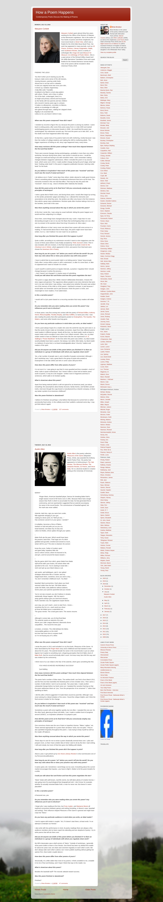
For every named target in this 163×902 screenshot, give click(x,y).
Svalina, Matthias (105, 530)
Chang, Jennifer (105, 155)
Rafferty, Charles (105, 465)
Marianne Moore (82, 806)
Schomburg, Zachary (107, 495)
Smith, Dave (104, 507)
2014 (104, 623)
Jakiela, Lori (104, 306)
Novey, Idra (104, 435)
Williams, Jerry (105, 558)
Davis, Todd (104, 181)
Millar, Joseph (104, 402)
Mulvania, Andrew (106, 422)
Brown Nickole (104, 130)
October (107, 589)
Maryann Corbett (42, 29)
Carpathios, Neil (105, 150)
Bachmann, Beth (105, 75)
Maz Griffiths (70, 315)
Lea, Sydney (104, 354)
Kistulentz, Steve (105, 326)
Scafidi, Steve (104, 492)
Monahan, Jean (105, 412)
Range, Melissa (105, 467)
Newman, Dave (105, 427)
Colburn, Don (104, 158)
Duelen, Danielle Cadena (108, 201)
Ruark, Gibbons (105, 482)
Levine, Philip (104, 362)
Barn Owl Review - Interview (109, 690)
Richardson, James (106, 477)
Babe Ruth (38, 655)
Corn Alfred (104, 170)
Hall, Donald (104, 258)
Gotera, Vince (104, 246)
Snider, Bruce (104, 512)
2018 (104, 584)
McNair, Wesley (105, 392)
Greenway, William (106, 248)
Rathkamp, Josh (105, 470)
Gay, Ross (103, 238)
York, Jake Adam (105, 565)
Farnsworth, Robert (106, 218)
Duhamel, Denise (105, 203)
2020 (104, 578)
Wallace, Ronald (105, 548)
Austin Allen (40, 449)
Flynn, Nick (103, 223)
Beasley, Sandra (105, 92)
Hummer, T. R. (104, 301)
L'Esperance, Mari (106, 339)
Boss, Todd (103, 113)
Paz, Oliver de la (105, 450)
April (106, 603)
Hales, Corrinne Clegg (107, 256)
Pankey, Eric (104, 440)
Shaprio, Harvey (105, 497)
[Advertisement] (65, 428)
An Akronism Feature (107, 677)
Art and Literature (105, 685)
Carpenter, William (106, 153)
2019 (104, 581)
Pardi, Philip (104, 442)
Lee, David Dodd (105, 357)
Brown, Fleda (104, 133)
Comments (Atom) (49, 894)
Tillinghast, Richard (106, 540)
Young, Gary (104, 570)
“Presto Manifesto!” (48, 339)
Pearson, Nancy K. (106, 452)
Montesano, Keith (105, 417)
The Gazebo (87, 317)
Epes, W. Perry (105, 216)
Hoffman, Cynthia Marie (107, 291)
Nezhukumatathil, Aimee (108, 432)
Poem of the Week (106, 680)
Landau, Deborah (105, 341)
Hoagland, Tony (105, 286)
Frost (65, 806)
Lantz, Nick (103, 344)
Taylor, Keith (104, 533)
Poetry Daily (104, 652)
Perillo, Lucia (104, 455)
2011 (104, 631)
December (107, 586)
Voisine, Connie (105, 545)
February (107, 608)
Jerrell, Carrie (104, 311)
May (105, 600)
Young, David (104, 568)
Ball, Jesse (103, 80)
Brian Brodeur (117, 27)
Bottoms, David (105, 115)
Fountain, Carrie (105, 226)
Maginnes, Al (104, 372)
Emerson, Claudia (106, 213)
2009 (104, 637)
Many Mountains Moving (108, 667)
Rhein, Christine (105, 475)
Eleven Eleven (104, 672)
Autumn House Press (107, 645)
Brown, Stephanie (106, 135)
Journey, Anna (104, 321)
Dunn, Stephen (105, 211)
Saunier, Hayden (105, 490)
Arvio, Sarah (104, 72)
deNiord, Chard (105, 183)
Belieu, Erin (104, 98)
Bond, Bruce (104, 110)
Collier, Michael (105, 160)
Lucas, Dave (104, 367)
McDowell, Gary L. (106, 387)
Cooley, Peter (104, 165)
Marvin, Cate (104, 382)
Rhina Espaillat (45, 315)
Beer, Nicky (104, 95)
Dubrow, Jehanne (105, 198)
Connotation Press (106, 660)
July (105, 592)
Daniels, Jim (104, 178)
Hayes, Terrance (105, 276)
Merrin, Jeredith (105, 399)
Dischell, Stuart (105, 193)
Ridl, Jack (103, 480)
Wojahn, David (105, 560)
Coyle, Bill (103, 175)
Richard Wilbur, (83, 312)
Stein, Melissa (104, 525)
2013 (104, 626)
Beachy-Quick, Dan (106, 90)
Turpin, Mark (104, 543)
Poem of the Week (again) (108, 682)
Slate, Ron (103, 505)
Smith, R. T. (104, 510)
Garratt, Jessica (105, 236)
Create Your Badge (105, 739)
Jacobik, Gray (104, 304)
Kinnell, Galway (105, 324)
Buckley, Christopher (106, 140)
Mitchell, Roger (105, 409)
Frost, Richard (104, 233)
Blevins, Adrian (105, 105)
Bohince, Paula (105, 108)
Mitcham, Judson (105, 407)
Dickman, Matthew (106, 188)
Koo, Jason (104, 331)
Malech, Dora (104, 374)
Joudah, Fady (104, 319)
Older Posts (90, 889)
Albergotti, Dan (105, 67)
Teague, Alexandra (106, 535)
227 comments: (64, 409)
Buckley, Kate (104, 143)
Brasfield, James (105, 120)
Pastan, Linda (104, 445)
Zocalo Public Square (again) (109, 665)
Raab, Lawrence (105, 462)
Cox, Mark (103, 173)
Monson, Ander (105, 414)
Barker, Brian (104, 83)
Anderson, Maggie (106, 70)
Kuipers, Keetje (105, 334)
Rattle (90, 48)
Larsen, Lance (104, 346)
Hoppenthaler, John (106, 294)
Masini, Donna (104, 384)
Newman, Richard (106, 429)
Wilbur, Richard (105, 555)
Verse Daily (104, 675)
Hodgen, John (104, 289)
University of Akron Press (108, 647)
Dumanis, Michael (106, 206)
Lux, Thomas (104, 369)
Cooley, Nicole (104, 163)
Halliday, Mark (104, 263)
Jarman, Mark (104, 309)
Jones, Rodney (105, 316)
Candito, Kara (104, 148)
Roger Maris (55, 648)
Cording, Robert (105, 168)
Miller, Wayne (104, 404)
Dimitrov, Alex (104, 191)
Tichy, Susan (104, 538)
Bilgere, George (105, 103)
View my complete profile (108, 52)
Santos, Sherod (105, 487)
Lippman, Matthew (106, 364)
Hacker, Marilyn (105, 253)
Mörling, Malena (105, 419)
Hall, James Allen (105, 261)
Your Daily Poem (105, 687)
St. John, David (105, 520)
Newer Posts (40, 889)
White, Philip (104, 553)
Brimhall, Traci (104, 123)
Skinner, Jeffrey (105, 502)
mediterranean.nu (106, 670)
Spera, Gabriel (105, 515)
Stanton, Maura (105, 523)
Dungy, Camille (105, 208)
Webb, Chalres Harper (107, 550)
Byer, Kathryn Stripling (107, 145)
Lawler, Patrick (105, 352)
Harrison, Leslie (105, 271)
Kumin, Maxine (105, 336)
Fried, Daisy (104, 231)
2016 (104, 617)
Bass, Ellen (104, 87)
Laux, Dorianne (105, 349)
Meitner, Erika (104, 397)
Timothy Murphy (56, 315)
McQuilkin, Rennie (106, 394)
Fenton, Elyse (104, 221)
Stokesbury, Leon (105, 527)
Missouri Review (105, 650)
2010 (104, 634)
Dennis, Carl (104, 186)
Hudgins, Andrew (105, 299)
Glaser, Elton (104, 243)
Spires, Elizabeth (105, 517)
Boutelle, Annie (105, 118)
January (107, 611)
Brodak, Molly (104, 125)
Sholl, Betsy (104, 500)
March (106, 606)
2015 (104, 620)
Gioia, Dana (104, 241)
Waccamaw (104, 657)
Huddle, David (104, 296)
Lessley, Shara (105, 359)
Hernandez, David (106, 279)
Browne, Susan (105, 138)
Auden (70, 806)
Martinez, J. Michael (106, 379)
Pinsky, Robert (105, 460)
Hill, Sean (103, 284)
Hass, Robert (104, 274)
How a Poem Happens (55, 12)
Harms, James (105, 266)
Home (65, 889)
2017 (104, 615)
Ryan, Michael (104, 485)
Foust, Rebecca (105, 228)
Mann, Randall (105, 377)
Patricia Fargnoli (105, 447)
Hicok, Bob (103, 281)
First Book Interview (106, 692)
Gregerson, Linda (105, 251)
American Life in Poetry (50, 249)
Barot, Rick (103, 85)
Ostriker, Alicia (104, 437)
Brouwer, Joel (104, 128)
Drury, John (104, 196)
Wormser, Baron (105, 563)
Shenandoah (104, 655)
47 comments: (64, 883)
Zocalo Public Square (107, 662)
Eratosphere (78, 317)
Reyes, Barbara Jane (107, 472)
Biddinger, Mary (105, 100)
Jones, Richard (105, 314)
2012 (104, 629)
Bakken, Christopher (106, 77)
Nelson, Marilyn (105, 424)
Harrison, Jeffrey (105, 269)
